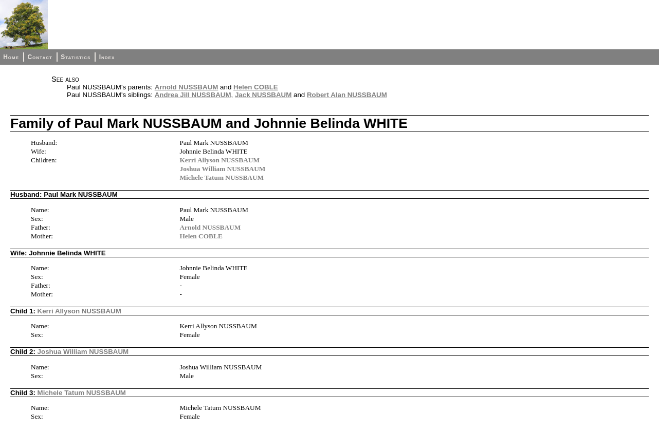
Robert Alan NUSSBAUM (347, 95)
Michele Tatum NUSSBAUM (221, 177)
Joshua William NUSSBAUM (222, 169)
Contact (39, 57)
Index (107, 57)
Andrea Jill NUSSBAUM (193, 95)
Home (11, 57)
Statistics (75, 57)
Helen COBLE (255, 87)
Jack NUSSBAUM (263, 95)
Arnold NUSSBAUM (186, 87)
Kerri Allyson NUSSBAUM (219, 160)
